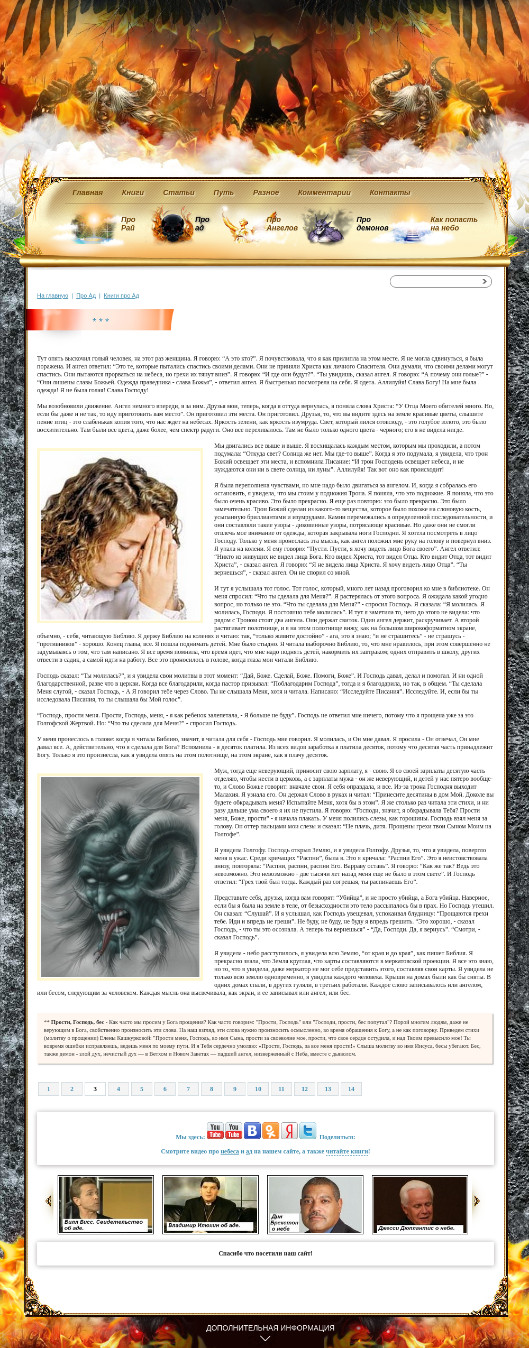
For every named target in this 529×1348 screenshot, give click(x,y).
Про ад (201, 223)
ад (249, 1151)
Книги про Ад (121, 295)
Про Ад (86, 295)
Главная (87, 192)
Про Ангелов (282, 223)
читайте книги (347, 1151)
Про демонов (372, 223)
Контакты (390, 192)
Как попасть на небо (454, 223)
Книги (133, 192)
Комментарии (324, 192)
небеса (230, 1151)
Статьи (179, 192)
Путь (224, 192)
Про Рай (128, 223)
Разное (266, 192)
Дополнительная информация (270, 1328)
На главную (52, 295)
